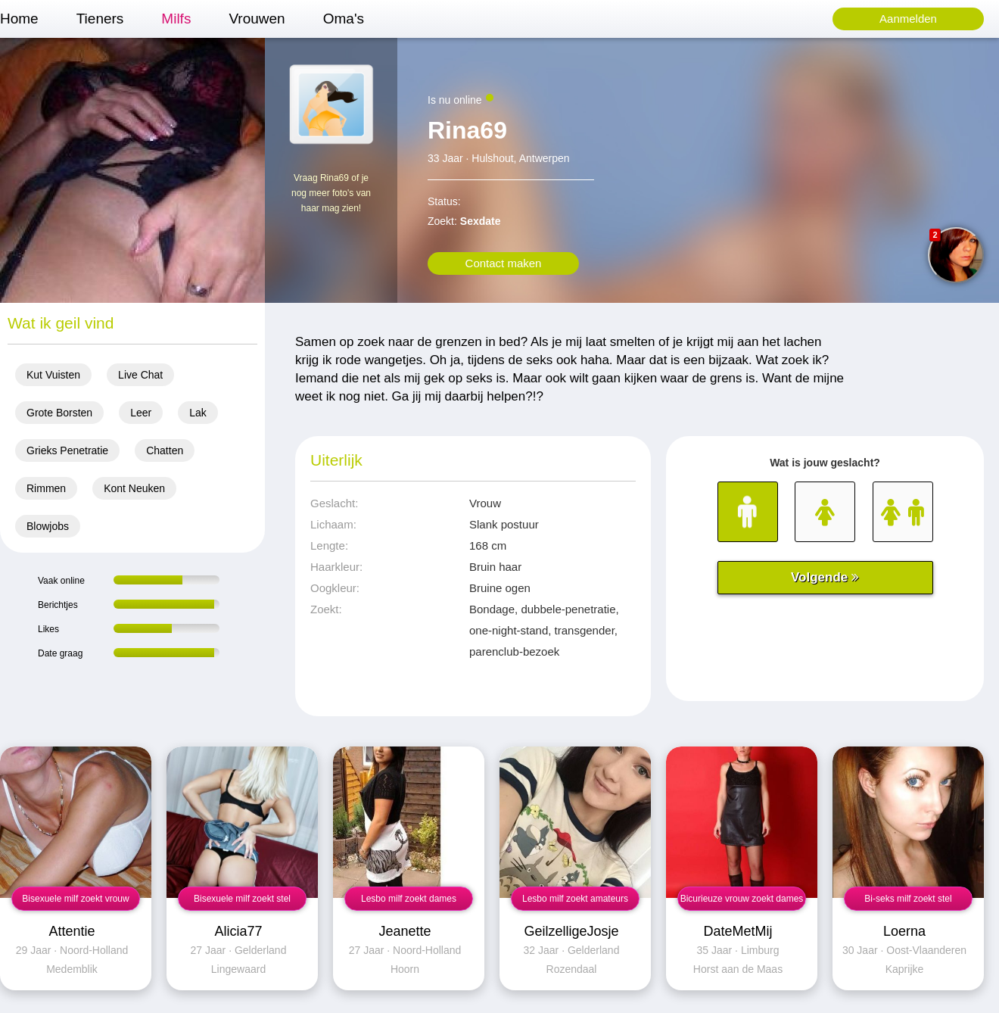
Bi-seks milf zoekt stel (907, 898)
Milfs (176, 18)
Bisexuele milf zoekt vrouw (75, 898)
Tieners (100, 18)
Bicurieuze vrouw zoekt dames (742, 898)
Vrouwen (257, 18)
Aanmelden (908, 18)
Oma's (343, 18)
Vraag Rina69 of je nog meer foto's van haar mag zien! (331, 193)
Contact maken (503, 263)
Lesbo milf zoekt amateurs (575, 898)
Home (19, 18)
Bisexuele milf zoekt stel (242, 898)
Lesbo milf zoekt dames (408, 898)
